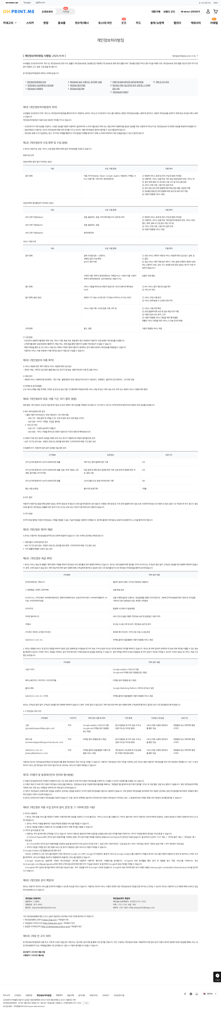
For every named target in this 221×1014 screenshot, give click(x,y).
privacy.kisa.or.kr (50, 920)
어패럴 (65, 11)
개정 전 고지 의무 (162, 82)
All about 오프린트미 (190, 11)
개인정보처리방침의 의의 (36, 82)
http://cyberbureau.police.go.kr (56, 926)
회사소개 (6, 995)
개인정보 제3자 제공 (77, 85)
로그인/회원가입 (205, 2)
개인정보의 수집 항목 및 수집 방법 (40, 85)
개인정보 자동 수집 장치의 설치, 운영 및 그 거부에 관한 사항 (131, 87)
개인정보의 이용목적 (35, 89)
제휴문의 (59, 995)
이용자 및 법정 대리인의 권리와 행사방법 (127, 82)
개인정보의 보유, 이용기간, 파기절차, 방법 (86, 82)
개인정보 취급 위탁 (77, 89)
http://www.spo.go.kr (52, 923)
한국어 (209, 994)
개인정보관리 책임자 (120, 92)
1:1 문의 (85, 1003)
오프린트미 (47, 11)
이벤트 (215, 2)
